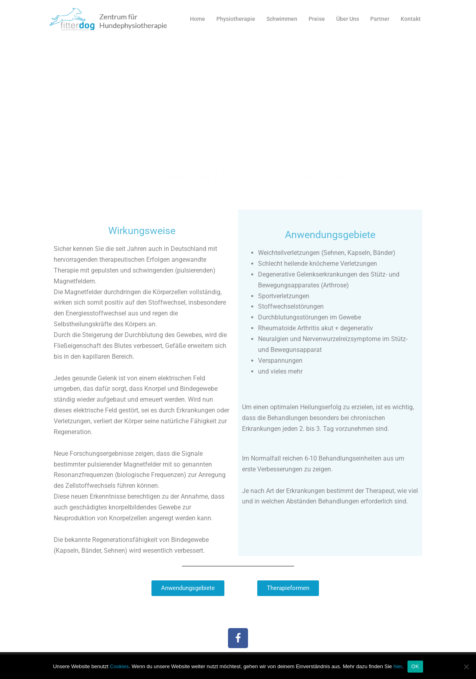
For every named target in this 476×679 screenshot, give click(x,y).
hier (397, 666)
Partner (379, 19)
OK (415, 666)
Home (197, 19)
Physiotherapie (235, 19)
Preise (317, 19)
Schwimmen (281, 19)
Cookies (119, 666)
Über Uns (347, 19)
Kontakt (411, 19)
